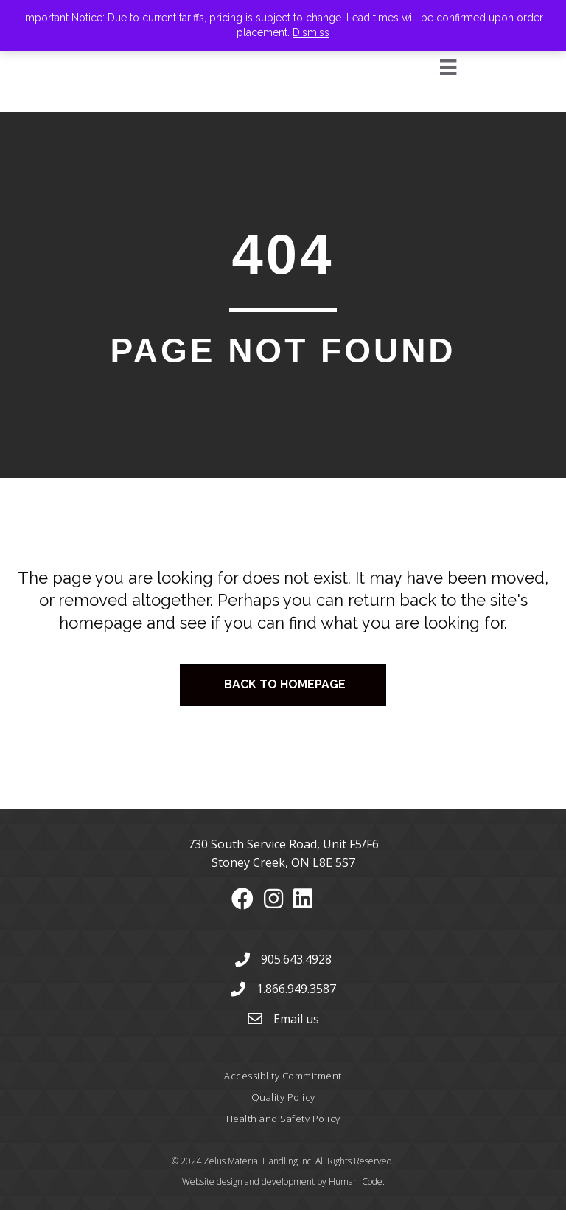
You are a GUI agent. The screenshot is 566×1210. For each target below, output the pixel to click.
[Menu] (431, 67)
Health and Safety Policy (283, 1118)
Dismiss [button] (311, 32)
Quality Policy (283, 1097)
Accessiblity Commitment (283, 1075)
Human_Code (355, 1181)
